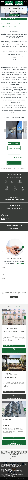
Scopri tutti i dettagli (14, 177)
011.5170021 (21, 263)
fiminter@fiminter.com (22, 452)
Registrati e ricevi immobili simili (14, 351)
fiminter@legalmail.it (14, 454)
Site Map (12, 458)
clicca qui (10, 469)
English (25, 1)
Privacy (16, 458)
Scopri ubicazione (14, 228)
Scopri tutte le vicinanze (14, 208)
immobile (14, 143)
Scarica (14, 153)
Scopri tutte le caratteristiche (14, 200)
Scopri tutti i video (4, 219)
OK (25, 464)
